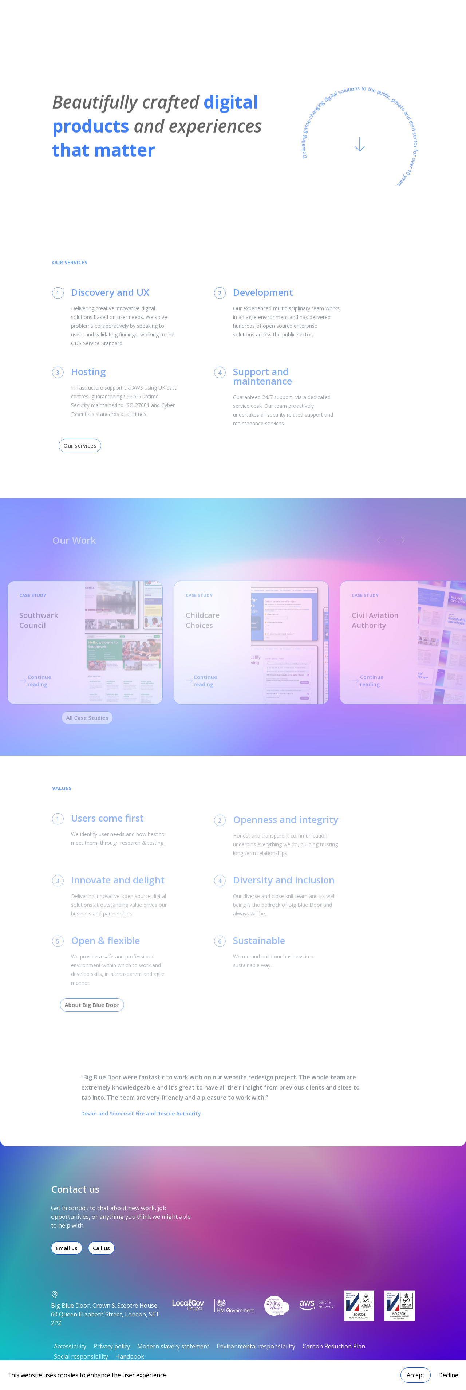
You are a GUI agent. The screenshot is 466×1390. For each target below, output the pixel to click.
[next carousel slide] (395, 540)
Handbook (129, 1356)
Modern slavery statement (173, 1346)
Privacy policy (112, 1346)
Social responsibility (81, 1356)
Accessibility (70, 1346)
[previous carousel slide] (376, 540)
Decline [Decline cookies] (448, 1375)
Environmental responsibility (256, 1346)
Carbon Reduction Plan (334, 1346)
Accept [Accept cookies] (415, 1375)
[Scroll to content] (359, 148)
